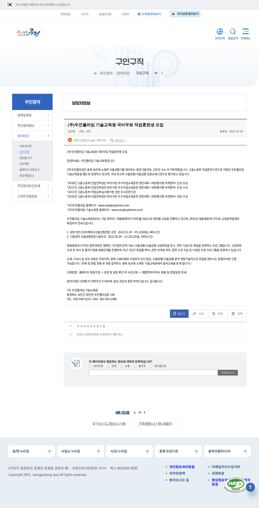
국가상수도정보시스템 (108, 424)
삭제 (220, 313)
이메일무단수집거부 (226, 467)
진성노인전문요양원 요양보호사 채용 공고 (100, 334)
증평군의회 (105, 14)
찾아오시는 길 (179, 480)
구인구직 (24, 152)
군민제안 (24, 164)
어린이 (125, 14)
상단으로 (250, 487)
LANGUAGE (220, 31)
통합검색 (233, 31)
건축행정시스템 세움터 (155, 424)
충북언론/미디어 (219, 451)
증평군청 (28, 33)
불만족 (140, 366)
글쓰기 (181, 313)
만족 (112, 366)
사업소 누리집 (70, 451)
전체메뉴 (245, 31)
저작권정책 (177, 473)
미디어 (84, 14)
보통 (125, 366)
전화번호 (218, 473)
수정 (201, 313)
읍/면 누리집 (20, 451)
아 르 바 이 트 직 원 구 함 (91, 326)
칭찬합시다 (25, 158)
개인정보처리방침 (181, 467)
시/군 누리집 (118, 451)
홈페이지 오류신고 (29, 169)
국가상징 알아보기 (188, 14)
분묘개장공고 (26, 175)
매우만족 (96, 366)
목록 (240, 313)
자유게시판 (25, 146)
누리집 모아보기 (151, 14)
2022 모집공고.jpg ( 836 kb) (89, 140)
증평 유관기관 (168, 451)
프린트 (156, 73)
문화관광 (65, 14)
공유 (162, 73)
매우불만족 (158, 366)
